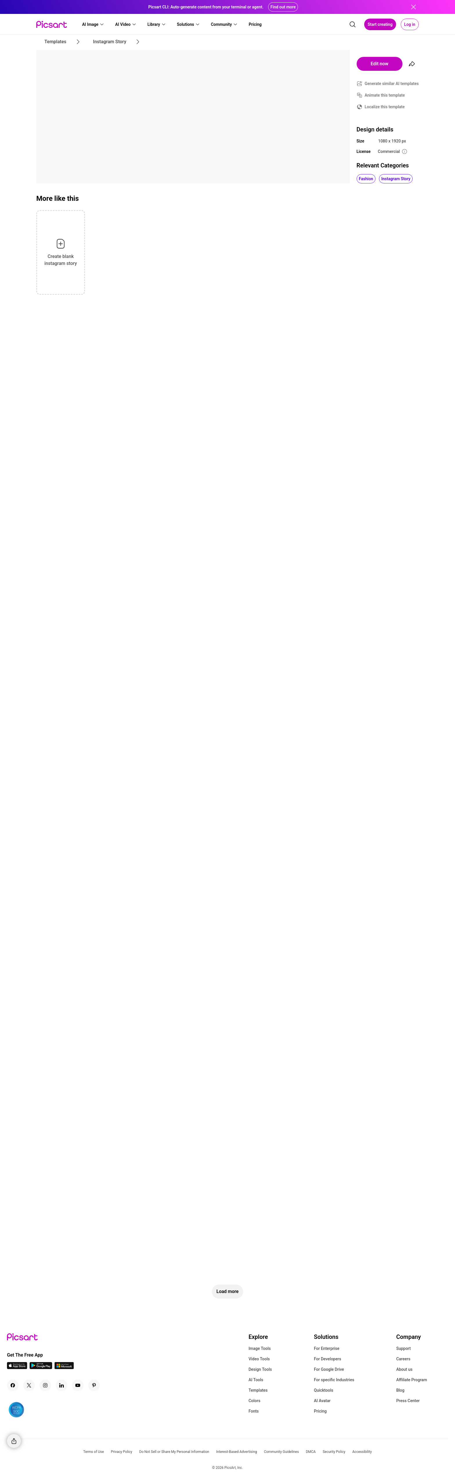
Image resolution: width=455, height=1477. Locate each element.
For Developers (327, 1359)
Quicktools (323, 1390)
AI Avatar (322, 1400)
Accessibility (362, 1452)
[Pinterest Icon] (94, 1385)
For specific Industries (334, 1379)
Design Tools (260, 1369)
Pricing (320, 1411)
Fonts (253, 1411)
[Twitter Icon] (29, 1385)
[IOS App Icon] (17, 1367)
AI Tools (255, 1379)
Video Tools (259, 1359)
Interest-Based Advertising (236, 1452)
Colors (254, 1400)
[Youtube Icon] (78, 1385)
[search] (353, 24)
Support (403, 1348)
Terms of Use (93, 1452)
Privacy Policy (121, 1452)
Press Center (408, 1400)
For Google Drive (329, 1369)
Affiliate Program (411, 1379)
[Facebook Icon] (13, 1385)
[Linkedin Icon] (61, 1385)
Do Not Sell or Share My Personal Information (174, 1452)
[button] (93, 24)
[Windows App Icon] (64, 1367)
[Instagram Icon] (45, 1385)
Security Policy (334, 1452)
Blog (400, 1390)
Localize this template (385, 106)
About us (404, 1369)
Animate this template (385, 95)
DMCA (311, 1452)
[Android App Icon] (41, 1367)
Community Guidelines (281, 1452)
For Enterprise (327, 1348)
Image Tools (259, 1348)
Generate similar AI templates (392, 83)
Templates (258, 1390)
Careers (403, 1359)
